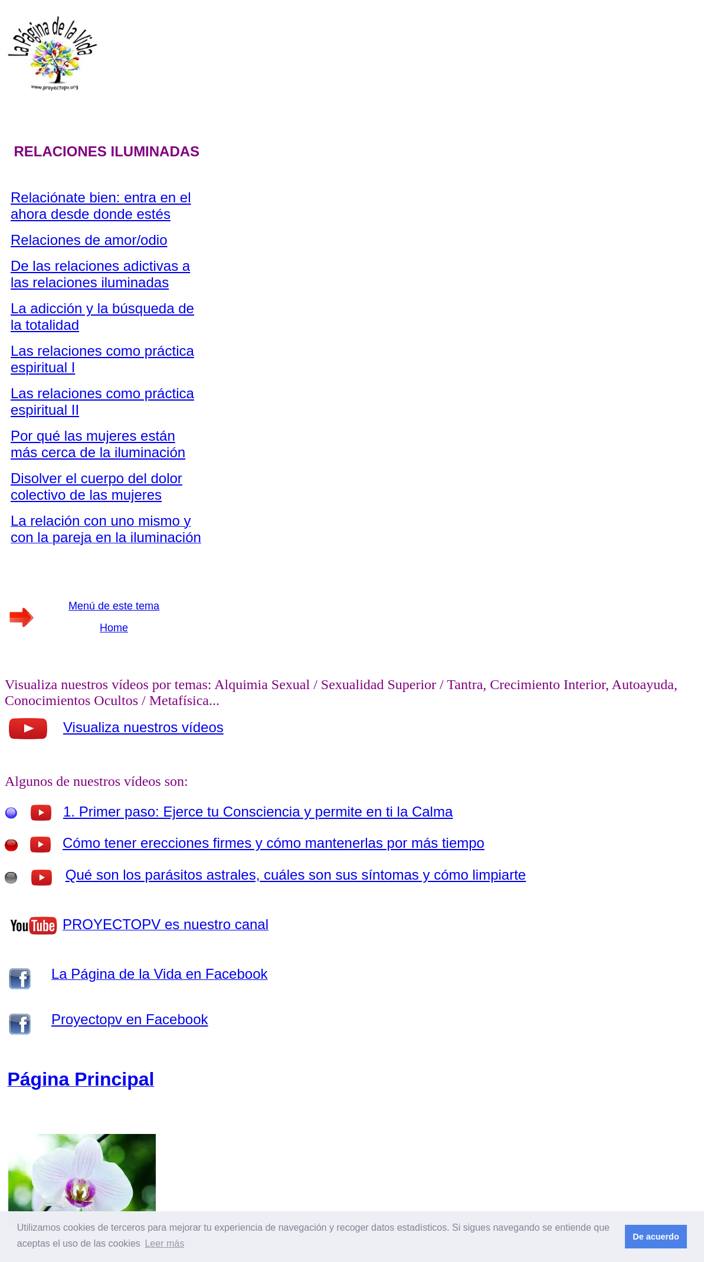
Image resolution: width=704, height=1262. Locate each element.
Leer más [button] (164, 1243)
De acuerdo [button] (656, 1236)
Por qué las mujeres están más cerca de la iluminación (98, 444)
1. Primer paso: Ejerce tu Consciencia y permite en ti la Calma (258, 812)
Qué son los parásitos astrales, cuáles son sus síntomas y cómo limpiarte (296, 875)
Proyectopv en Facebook (129, 1019)
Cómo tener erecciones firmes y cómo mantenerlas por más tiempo (273, 843)
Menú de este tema (113, 606)
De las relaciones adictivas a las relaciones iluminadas (100, 274)
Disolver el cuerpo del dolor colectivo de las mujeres (96, 486)
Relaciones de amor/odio (89, 240)
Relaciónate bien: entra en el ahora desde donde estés (101, 205)
